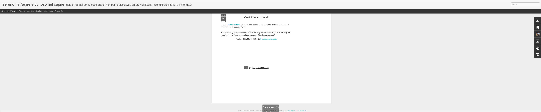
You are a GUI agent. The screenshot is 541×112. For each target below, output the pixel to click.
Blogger (287, 110)
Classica (5, 11)
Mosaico (30, 11)
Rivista (22, 11)
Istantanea (48, 11)
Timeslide (59, 11)
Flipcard (13, 11)
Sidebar (38, 11)
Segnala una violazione (298, 110)
